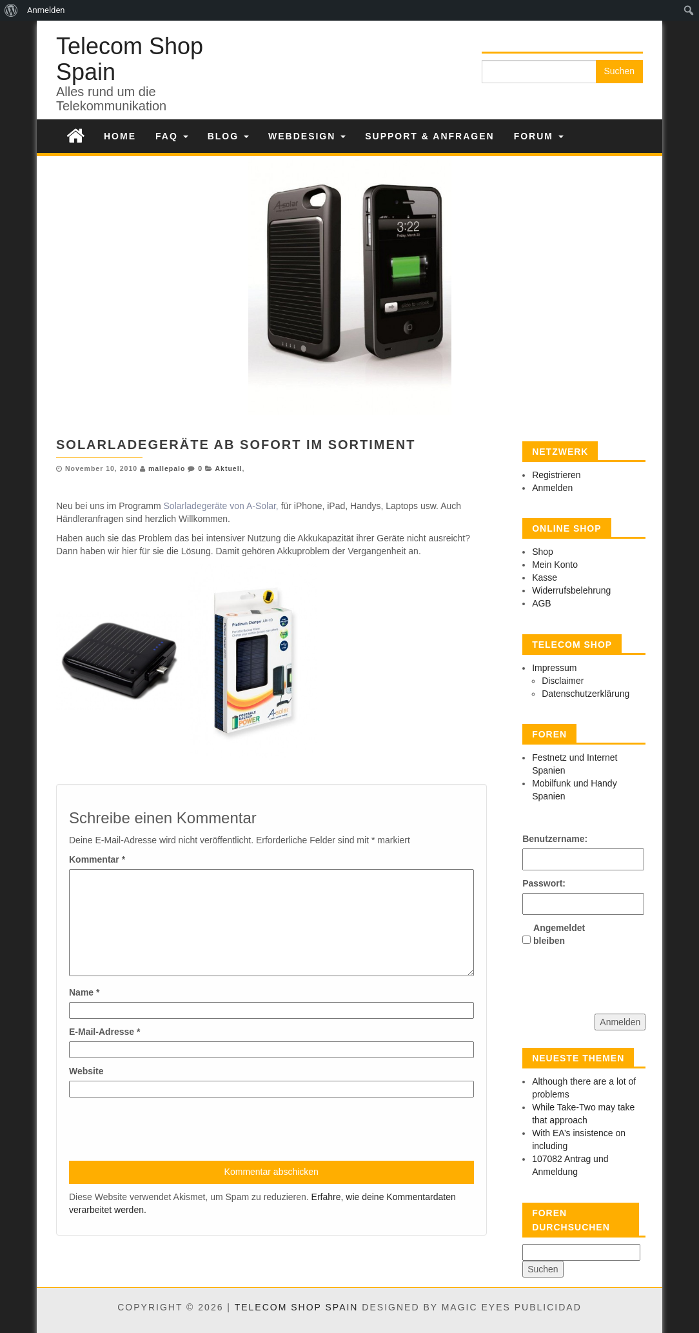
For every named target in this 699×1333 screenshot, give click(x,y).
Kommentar (97, 859)
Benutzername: (544, 839)
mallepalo (166, 468)
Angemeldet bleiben (555, 934)
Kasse (544, 577)
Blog (228, 136)
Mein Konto (555, 564)
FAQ (171, 136)
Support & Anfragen (429, 136)
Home (120, 136)
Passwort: (544, 883)
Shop (542, 551)
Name (84, 992)
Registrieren (556, 475)
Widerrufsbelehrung (571, 590)
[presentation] (167, 1129)
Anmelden (552, 488)
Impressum (554, 668)
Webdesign (307, 136)
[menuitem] (11, 10)
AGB (541, 603)
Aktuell (228, 468)
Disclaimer (563, 681)
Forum (539, 136)
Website (86, 1071)
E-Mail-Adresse (105, 1032)
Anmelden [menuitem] (46, 10)
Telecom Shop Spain (129, 59)
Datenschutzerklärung (585, 693)
